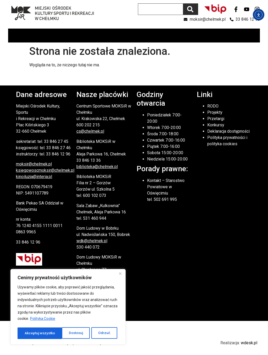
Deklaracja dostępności (228, 131)
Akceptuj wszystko (96, 333)
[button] (255, 35)
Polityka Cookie (42, 320)
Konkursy (215, 124)
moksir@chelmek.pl (34, 164)
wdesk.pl (249, 342)
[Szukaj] (190, 9)
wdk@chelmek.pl (91, 240)
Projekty (214, 112)
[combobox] (160, 9)
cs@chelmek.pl (90, 131)
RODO (213, 106)
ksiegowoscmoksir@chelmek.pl (45, 170)
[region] (68, 308)
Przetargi (215, 118)
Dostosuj (31, 333)
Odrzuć (60, 333)
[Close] (120, 275)
